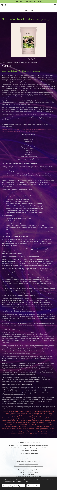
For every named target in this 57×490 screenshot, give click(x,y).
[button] (5, 5)
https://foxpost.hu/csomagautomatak (30, 1)
